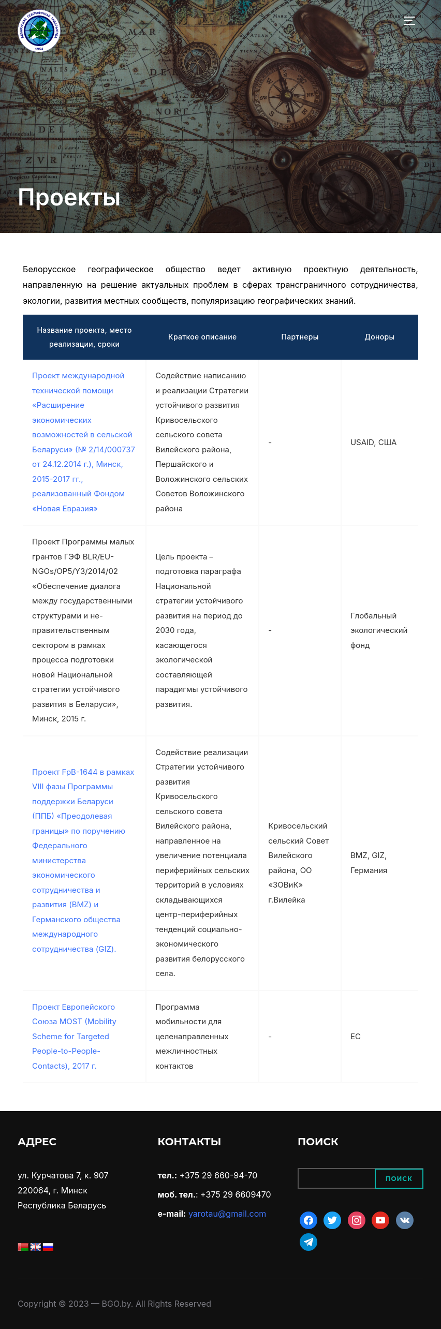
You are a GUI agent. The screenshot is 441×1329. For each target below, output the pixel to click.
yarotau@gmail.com (227, 1213)
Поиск (399, 1179)
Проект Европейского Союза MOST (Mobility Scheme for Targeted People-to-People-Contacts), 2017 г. (74, 1036)
